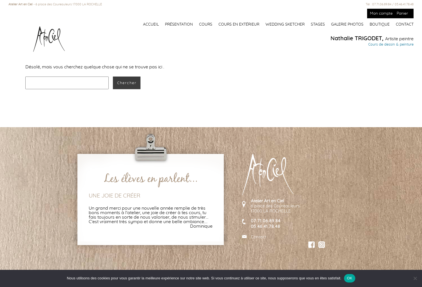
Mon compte (381, 13)
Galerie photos (347, 24)
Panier (402, 13)
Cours (205, 24)
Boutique (380, 24)
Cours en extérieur (238, 24)
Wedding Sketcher (285, 24)
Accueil (151, 24)
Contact (405, 24)
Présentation (179, 24)
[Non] (415, 278)
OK (349, 278)
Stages (318, 24)
